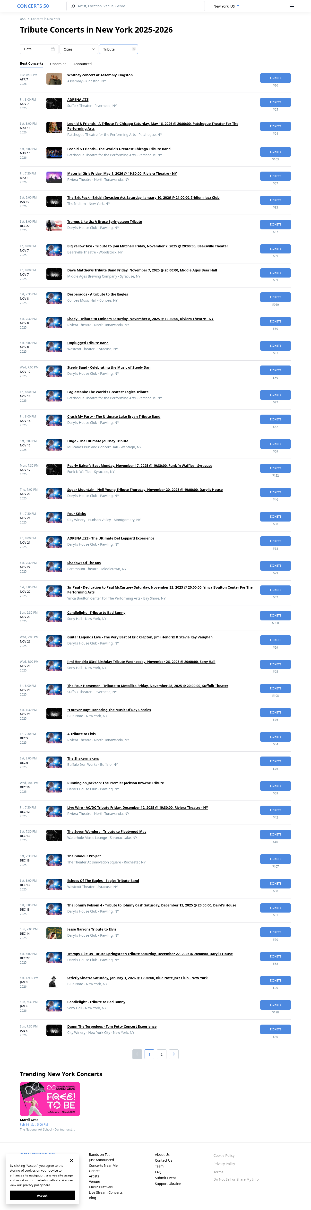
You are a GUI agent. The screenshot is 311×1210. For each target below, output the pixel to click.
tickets (275, 78)
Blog (92, 1197)
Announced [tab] (82, 63)
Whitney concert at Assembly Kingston (100, 75)
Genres (94, 1170)
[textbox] (118, 49)
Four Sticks (76, 513)
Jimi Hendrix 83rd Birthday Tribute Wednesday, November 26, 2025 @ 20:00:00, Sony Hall (141, 661)
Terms (218, 1172)
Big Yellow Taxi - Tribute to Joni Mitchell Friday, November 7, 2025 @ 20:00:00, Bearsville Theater (147, 246)
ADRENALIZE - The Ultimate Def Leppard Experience (110, 538)
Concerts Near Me (103, 1165)
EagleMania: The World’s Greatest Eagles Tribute (108, 392)
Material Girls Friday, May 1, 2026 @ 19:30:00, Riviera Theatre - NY (122, 173)
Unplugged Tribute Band (88, 342)
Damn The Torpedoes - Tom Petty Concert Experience (111, 1026)
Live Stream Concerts (105, 1192)
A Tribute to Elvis (81, 733)
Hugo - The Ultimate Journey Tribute (97, 441)
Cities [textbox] (68, 49)
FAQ (158, 1172)
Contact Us (163, 1160)
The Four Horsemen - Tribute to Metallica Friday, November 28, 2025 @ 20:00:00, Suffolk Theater (147, 685)
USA (23, 19)
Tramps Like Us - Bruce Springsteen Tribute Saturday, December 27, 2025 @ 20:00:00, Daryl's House (150, 953)
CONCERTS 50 (33, 6)
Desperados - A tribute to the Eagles (97, 294)
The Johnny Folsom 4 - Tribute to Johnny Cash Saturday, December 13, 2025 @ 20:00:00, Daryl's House (151, 905)
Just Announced (101, 1160)
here (46, 1185)
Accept (42, 1195)
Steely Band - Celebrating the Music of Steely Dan (108, 367)
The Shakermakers (83, 758)
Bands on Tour (100, 1154)
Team (159, 1166)
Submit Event (165, 1177)
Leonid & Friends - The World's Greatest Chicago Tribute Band (119, 149)
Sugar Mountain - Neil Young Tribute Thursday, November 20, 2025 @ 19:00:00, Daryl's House (145, 489)
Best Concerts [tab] (31, 63)
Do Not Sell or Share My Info (236, 1179)
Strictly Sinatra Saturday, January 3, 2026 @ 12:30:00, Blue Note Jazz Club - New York (137, 977)
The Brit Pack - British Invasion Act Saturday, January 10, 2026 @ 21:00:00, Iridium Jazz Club (143, 197)
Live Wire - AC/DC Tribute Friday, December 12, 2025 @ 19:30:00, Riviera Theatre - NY (137, 807)
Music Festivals (101, 1187)
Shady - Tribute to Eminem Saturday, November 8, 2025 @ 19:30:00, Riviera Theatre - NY (140, 318)
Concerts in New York (45, 19)
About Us (162, 1154)
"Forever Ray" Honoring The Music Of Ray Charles (109, 709)
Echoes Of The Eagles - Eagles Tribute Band (103, 880)
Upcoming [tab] (58, 63)
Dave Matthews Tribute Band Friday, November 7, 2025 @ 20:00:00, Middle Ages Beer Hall (142, 270)
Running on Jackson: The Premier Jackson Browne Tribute (115, 783)
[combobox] (226, 6)
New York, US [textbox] (224, 6)
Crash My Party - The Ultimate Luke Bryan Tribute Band (113, 416)
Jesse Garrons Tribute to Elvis (91, 929)
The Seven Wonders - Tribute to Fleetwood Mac (106, 831)
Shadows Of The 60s (84, 562)
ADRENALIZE (77, 99)
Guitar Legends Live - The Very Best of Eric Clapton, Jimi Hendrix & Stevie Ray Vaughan (140, 637)
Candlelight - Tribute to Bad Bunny (96, 612)
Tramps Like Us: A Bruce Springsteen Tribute (104, 221)
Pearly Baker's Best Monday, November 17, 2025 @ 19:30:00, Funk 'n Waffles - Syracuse (139, 465)
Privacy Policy (224, 1163)
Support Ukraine (168, 1183)
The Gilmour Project (84, 856)
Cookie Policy (224, 1155)
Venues (95, 1181)
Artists (94, 1176)
